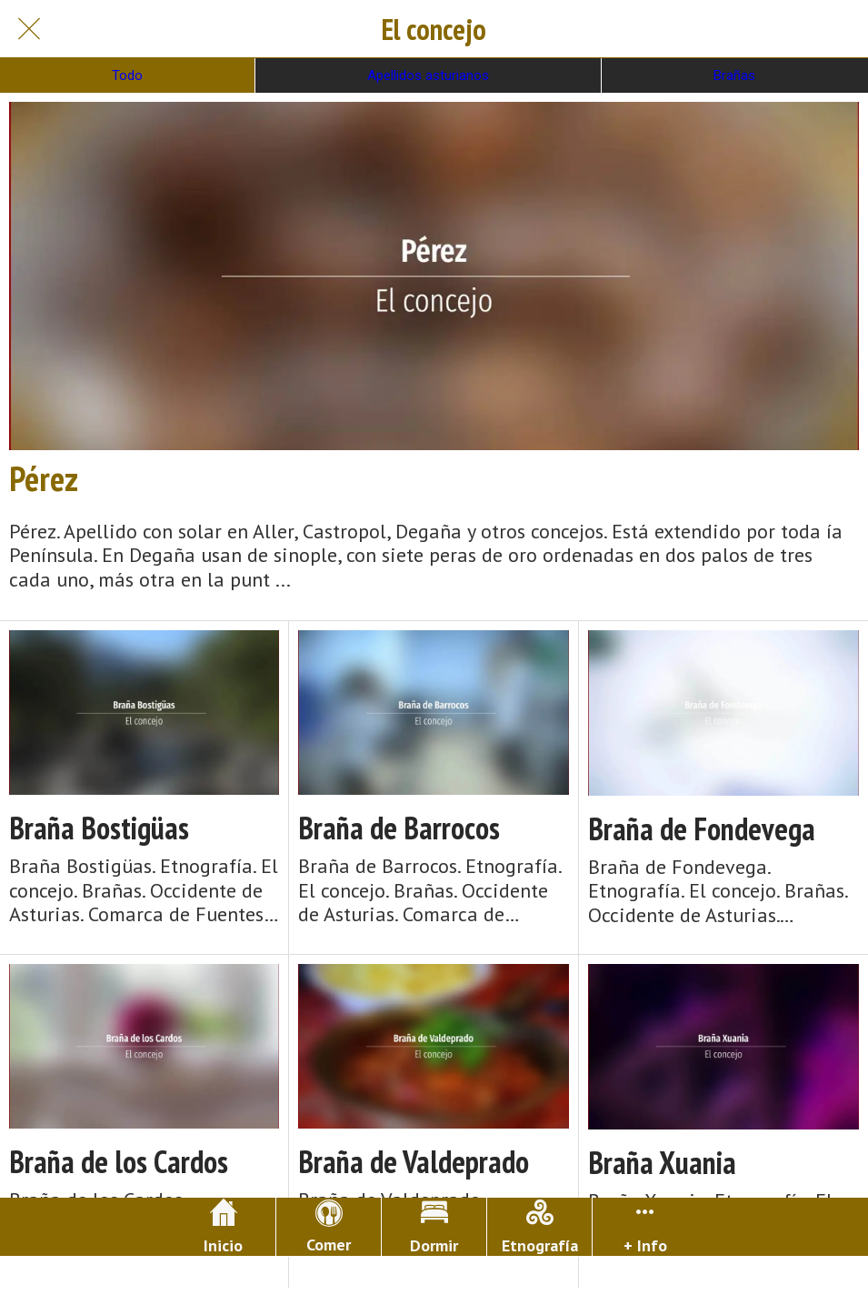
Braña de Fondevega (701, 829)
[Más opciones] (645, 1227)
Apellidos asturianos (428, 75)
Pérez (43, 478)
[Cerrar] (29, 29)
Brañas (734, 75)
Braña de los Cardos (118, 1161)
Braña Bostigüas (99, 828)
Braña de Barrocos (399, 828)
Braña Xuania (662, 1162)
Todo (127, 75)
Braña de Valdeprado (413, 1161)
